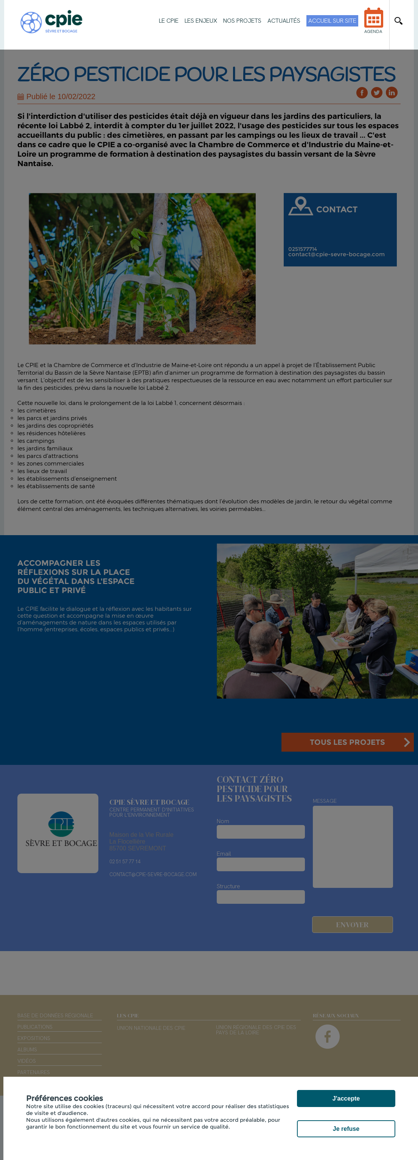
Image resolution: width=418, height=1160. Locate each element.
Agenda (373, 25)
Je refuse (346, 1129)
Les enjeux (201, 21)
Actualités (283, 21)
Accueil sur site (332, 21)
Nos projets (242, 21)
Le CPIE (169, 21)
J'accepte (346, 1098)
